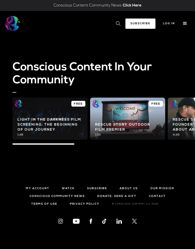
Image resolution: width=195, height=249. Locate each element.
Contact (157, 196)
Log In (169, 23)
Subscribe (140, 23)
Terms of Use (44, 204)
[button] (185, 24)
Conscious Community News (57, 196)
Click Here (132, 6)
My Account (37, 188)
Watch (68, 188)
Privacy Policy (84, 204)
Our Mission (162, 188)
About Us (129, 188)
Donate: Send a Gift (116, 196)
